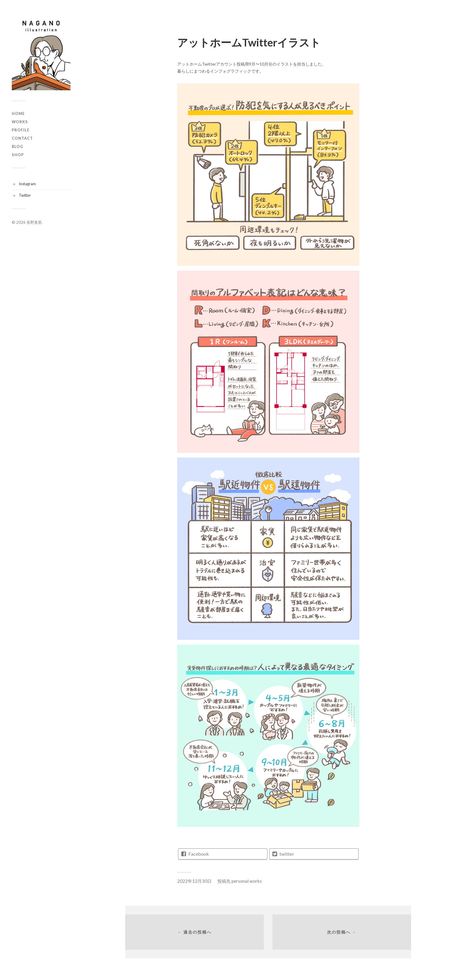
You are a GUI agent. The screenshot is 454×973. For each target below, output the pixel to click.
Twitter (25, 195)
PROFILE (20, 130)
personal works (247, 881)
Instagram (27, 183)
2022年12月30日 (194, 881)
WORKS (20, 121)
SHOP (18, 154)
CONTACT (22, 138)
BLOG (17, 146)
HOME (18, 113)
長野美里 (34, 222)
